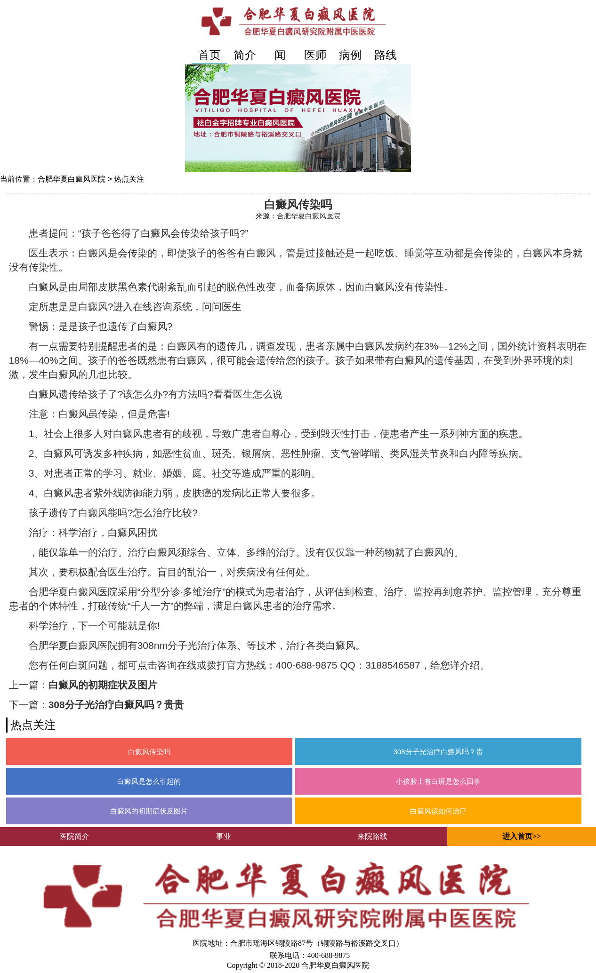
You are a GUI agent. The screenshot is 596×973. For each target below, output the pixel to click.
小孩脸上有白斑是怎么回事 (438, 781)
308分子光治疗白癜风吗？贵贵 (116, 704)
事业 (223, 836)
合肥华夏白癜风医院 (71, 179)
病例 (350, 54)
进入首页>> (521, 836)
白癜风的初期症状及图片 (102, 684)
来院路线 (372, 836)
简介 (245, 54)
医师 (315, 54)
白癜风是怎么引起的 (149, 781)
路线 (385, 54)
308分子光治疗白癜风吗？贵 (438, 752)
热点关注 (129, 179)
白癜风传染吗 (149, 752)
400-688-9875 (328, 955)
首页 (209, 54)
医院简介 (74, 836)
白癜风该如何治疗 (438, 811)
